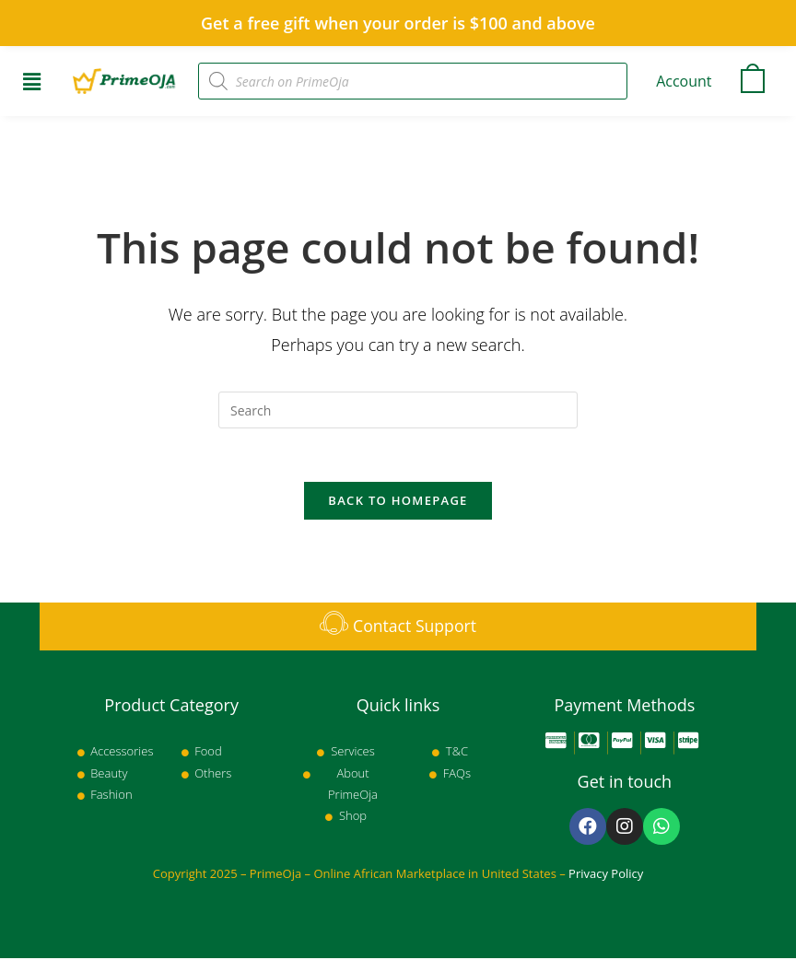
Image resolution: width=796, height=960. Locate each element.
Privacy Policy (605, 875)
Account (683, 81)
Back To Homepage (397, 502)
